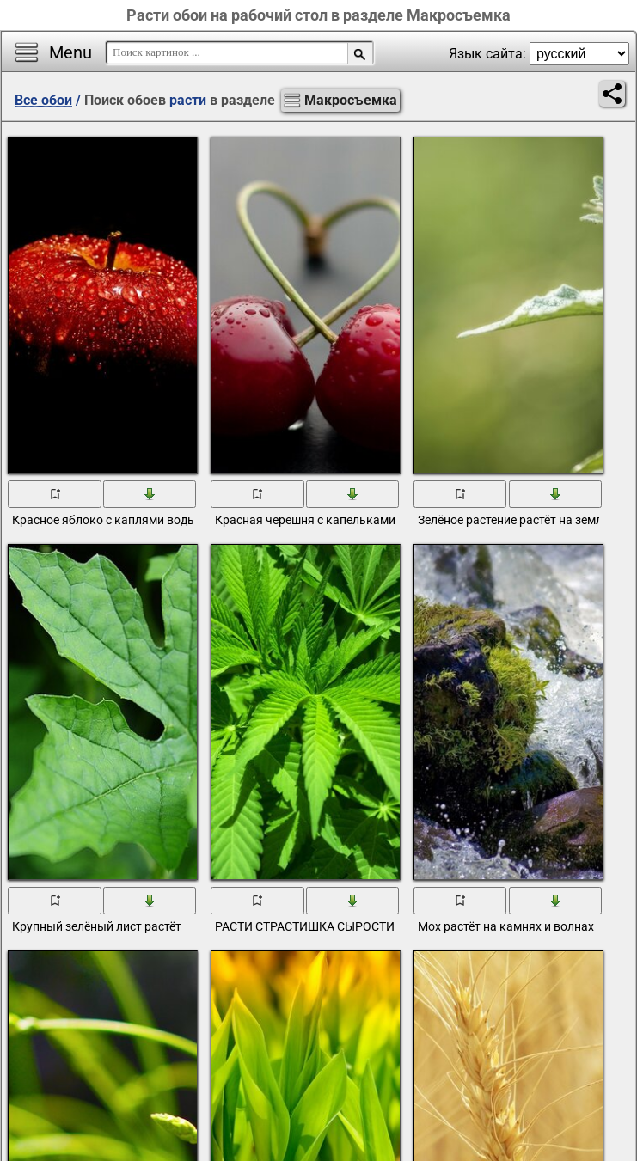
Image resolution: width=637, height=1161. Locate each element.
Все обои (43, 100)
